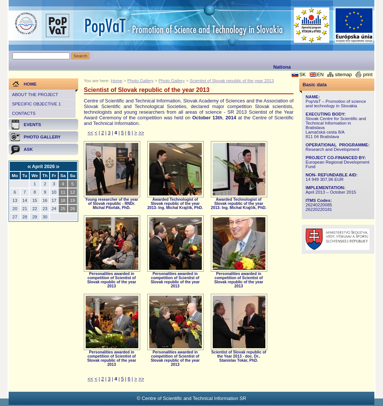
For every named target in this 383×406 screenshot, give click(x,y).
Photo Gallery (140, 80)
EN (320, 74)
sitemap (343, 74)
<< (90, 132)
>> (141, 132)
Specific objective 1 (36, 104)
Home (117, 80)
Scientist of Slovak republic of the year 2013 (232, 80)
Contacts (23, 113)
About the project (35, 94)
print (367, 74)
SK (302, 74)
